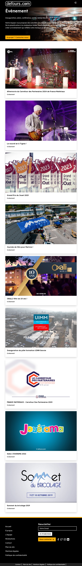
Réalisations (10, 539)
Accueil (8, 526)
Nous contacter (47, 539)
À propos (8, 531)
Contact (8, 543)
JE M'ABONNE (45, 534)
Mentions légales (12, 551)
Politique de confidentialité (16, 555)
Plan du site (10, 547)
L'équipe (8, 535)
